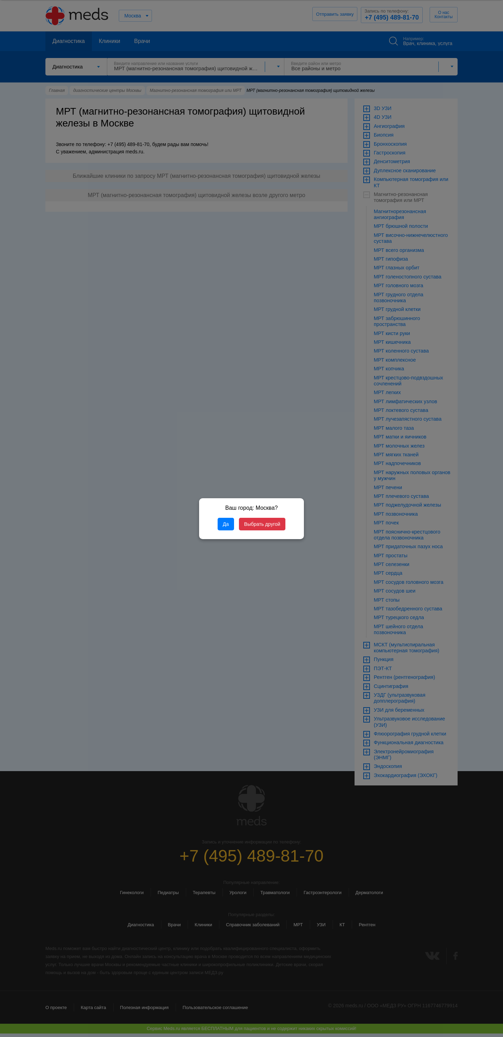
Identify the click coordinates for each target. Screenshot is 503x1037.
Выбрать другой (262, 524)
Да (226, 524)
